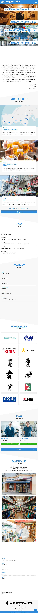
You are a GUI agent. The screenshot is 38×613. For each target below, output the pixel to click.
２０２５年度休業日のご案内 (6, 234)
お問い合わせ (24, 212)
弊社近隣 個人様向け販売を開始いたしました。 (9, 253)
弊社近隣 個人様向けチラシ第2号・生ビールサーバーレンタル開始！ (12, 248)
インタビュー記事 (11, 443)
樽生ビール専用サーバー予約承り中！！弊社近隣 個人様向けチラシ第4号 (13, 239)
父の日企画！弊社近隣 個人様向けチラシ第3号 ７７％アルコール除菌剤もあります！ (15, 243)
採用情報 (25, 449)
